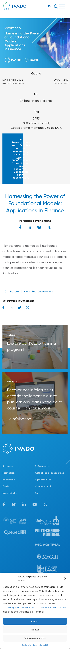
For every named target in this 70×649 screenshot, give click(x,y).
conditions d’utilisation (53, 607)
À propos (7, 466)
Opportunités (43, 479)
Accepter (34, 621)
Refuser (35, 629)
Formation (8, 472)
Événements (42, 466)
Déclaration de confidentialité (35, 645)
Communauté (43, 486)
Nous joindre (9, 493)
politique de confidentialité (22, 607)
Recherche (8, 479)
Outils (6, 486)
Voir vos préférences (35, 638)
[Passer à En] (51, 493)
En (49, 6)
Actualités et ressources (49, 472)
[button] (65, 578)
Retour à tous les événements (27, 291)
